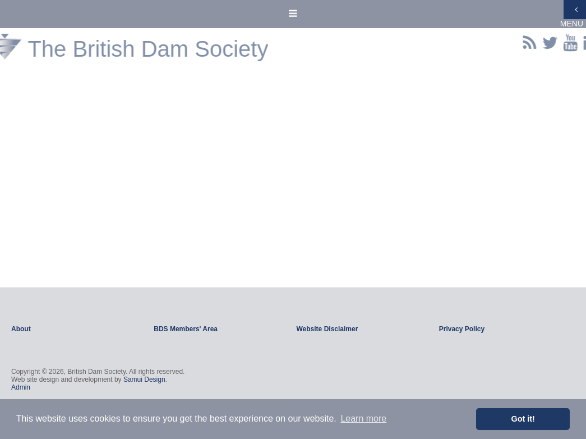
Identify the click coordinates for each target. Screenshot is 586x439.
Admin (20, 387)
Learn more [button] (363, 418)
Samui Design (144, 379)
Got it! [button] (523, 418)
